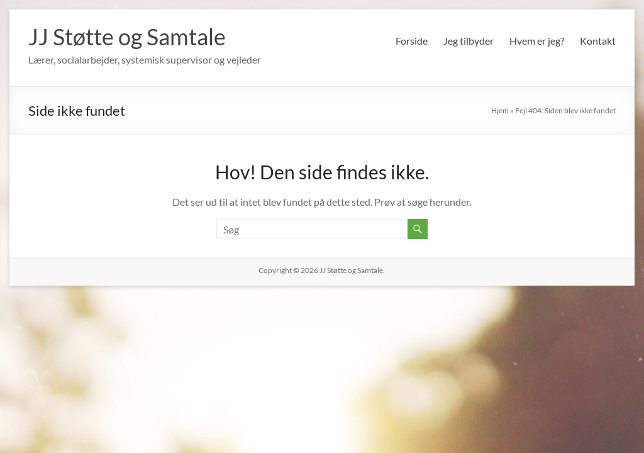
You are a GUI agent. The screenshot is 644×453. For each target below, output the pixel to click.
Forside (412, 41)
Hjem (500, 110)
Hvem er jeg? (536, 41)
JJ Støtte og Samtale (127, 36)
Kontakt (598, 41)
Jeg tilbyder (468, 41)
